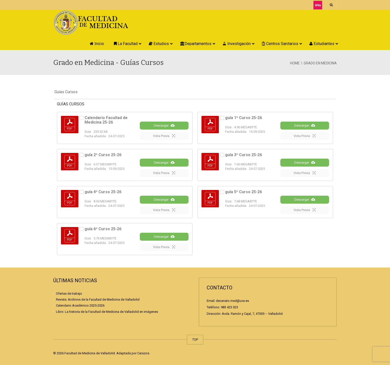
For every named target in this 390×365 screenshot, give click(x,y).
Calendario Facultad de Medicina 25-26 (106, 120)
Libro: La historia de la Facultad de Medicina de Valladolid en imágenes (107, 311)
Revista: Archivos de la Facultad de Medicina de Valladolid (98, 299)
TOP (195, 339)
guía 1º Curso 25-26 (243, 117)
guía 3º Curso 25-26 (243, 154)
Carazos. (143, 353)
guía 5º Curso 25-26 (243, 191)
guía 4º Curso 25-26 (103, 191)
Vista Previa (164, 136)
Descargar (164, 125)
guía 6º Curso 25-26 (103, 229)
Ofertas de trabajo (69, 293)
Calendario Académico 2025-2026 (80, 305)
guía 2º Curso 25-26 (103, 154)
